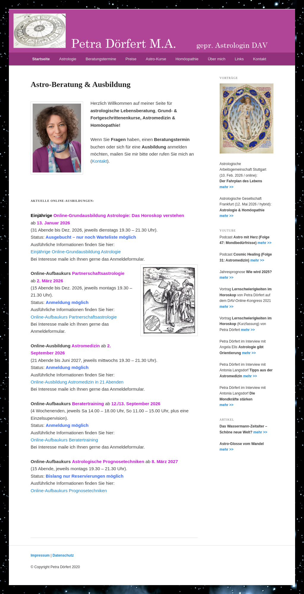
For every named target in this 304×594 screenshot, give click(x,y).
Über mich (216, 59)
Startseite (41, 59)
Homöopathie (186, 59)
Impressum (40, 555)
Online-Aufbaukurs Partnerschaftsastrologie (74, 316)
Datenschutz (63, 555)
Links (239, 59)
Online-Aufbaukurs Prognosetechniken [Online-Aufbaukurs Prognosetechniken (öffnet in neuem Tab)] (69, 490)
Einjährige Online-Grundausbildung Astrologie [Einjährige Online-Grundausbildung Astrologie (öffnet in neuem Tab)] (76, 251)
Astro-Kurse (156, 59)
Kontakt (259, 59)
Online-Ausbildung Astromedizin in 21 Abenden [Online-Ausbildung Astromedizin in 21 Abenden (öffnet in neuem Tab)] (77, 381)
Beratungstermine (101, 59)
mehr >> (227, 187)
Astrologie (67, 59)
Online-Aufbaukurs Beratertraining (64, 439)
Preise (131, 59)
